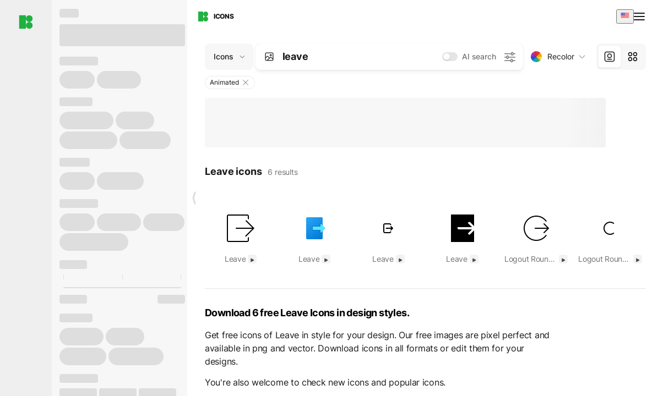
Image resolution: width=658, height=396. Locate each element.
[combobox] (625, 16)
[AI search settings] (509, 56)
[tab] (610, 57)
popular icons (416, 382)
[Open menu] (640, 16)
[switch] (450, 56)
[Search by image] (269, 56)
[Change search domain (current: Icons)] (229, 56)
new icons (348, 382)
